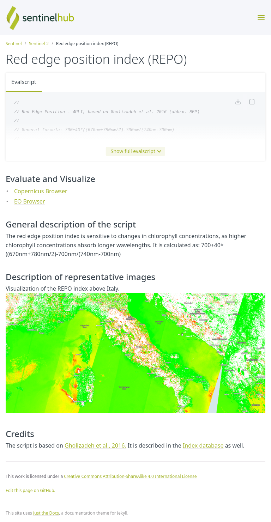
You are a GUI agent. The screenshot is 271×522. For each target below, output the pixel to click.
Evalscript (24, 82)
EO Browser (29, 201)
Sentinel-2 (39, 44)
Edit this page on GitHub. (30, 490)
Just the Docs (46, 513)
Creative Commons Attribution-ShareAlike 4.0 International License (130, 476)
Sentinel (14, 44)
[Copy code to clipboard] (252, 102)
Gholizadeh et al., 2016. (95, 445)
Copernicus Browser (40, 191)
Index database (203, 445)
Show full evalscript (134, 151)
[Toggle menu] (261, 17)
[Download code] (238, 103)
